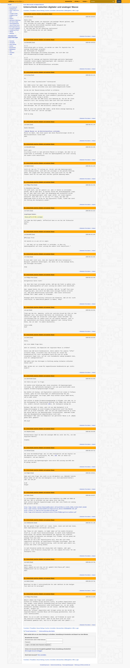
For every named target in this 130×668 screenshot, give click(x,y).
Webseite (11, 33)
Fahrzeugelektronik (13, 23)
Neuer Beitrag (12, 44)
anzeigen (40, 217)
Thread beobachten (29, 631)
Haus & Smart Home (13, 25)
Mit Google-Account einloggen (33, 651)
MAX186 (67, 476)
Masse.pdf (28, 217)
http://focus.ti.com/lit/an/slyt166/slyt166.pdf (41, 510)
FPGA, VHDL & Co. (13, 10)
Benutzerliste (12, 47)
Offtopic (10, 31)
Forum (9, 4)
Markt (10, 17)
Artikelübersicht (12, 36)
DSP (10, 12)
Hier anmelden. (42, 655)
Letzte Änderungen (13, 37)
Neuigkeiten (68, 1)
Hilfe (10, 51)
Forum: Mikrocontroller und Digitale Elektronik (33, 4)
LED (49, 404)
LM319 (73, 416)
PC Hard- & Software (14, 28)
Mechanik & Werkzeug (14, 20)
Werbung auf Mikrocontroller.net (82, 665)
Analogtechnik (12, 8)
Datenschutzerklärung (56, 665)
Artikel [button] (77, 1)
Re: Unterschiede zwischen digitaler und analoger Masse (39, 39)
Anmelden (11, 52)
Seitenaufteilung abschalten (46, 631)
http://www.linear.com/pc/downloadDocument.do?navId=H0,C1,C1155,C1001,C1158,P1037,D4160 (55, 507)
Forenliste (11, 41)
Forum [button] (85, 1)
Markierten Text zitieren (85, 36)
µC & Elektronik (12, 7)
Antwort (93, 36)
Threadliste (12, 42)
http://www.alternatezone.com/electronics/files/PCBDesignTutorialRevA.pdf (50, 512)
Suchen (11, 46)
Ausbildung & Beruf (13, 30)
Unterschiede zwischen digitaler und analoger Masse (38, 14)
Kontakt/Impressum (44, 665)
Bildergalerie (12, 49)
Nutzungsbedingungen (67, 665)
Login (119, 1)
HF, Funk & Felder (13, 22)
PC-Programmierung (13, 26)
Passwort (27, 642)
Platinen (10, 18)
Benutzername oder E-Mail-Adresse (35, 639)
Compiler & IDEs (12, 13)
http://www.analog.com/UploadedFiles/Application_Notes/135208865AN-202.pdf (50, 509)
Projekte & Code (12, 15)
